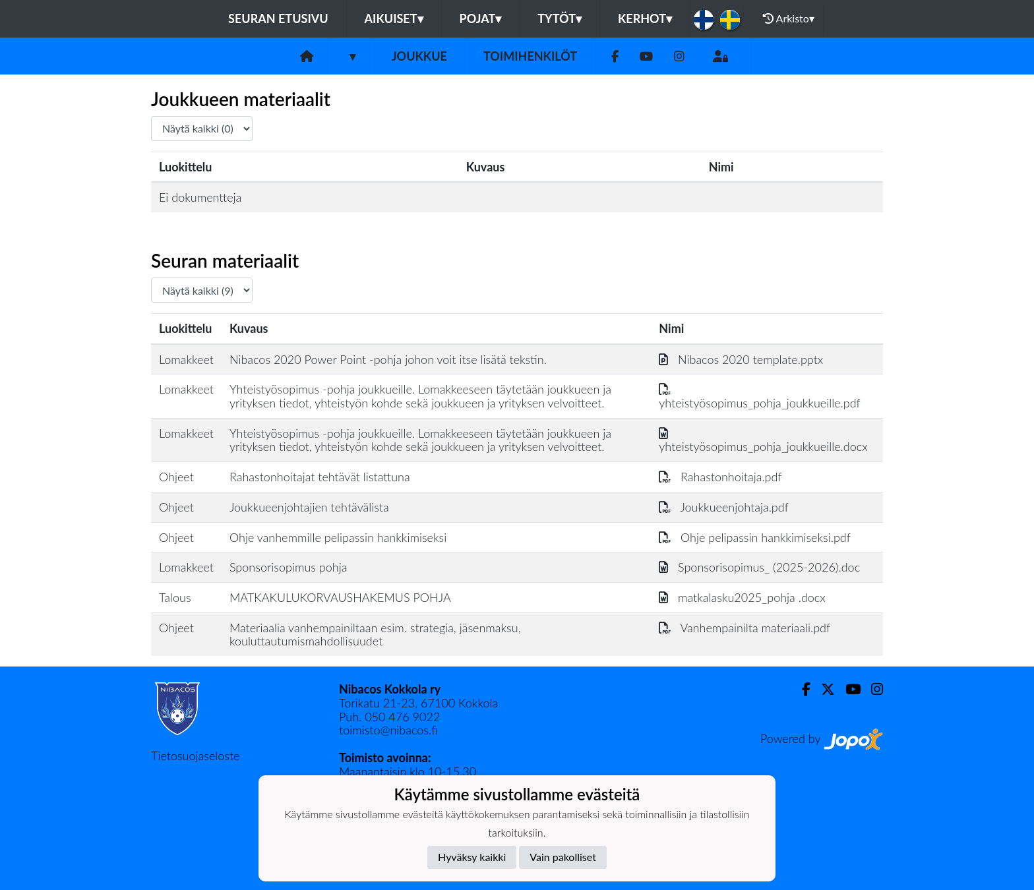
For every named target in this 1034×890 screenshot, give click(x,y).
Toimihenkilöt (530, 56)
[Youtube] (646, 56)
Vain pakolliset (563, 856)
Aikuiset (394, 18)
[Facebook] (615, 56)
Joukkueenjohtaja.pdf (723, 507)
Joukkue (419, 56)
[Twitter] (822, 689)
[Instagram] (679, 56)
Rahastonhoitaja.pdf (720, 476)
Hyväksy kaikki (472, 856)
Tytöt (559, 18)
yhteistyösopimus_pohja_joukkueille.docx (763, 440)
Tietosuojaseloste (195, 755)
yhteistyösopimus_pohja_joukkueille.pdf (759, 396)
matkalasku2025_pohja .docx (742, 597)
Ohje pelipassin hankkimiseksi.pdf (755, 537)
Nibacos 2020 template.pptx (741, 359)
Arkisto (788, 18)
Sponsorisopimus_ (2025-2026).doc (759, 567)
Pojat (481, 18)
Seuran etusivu (278, 18)
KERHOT (645, 18)
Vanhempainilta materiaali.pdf (744, 627)
